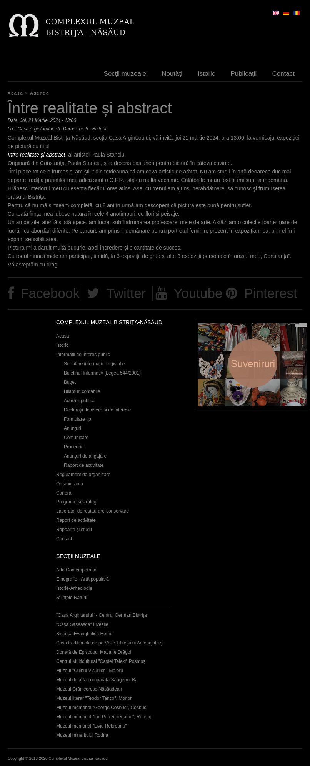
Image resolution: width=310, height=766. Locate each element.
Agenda (39, 93)
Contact (283, 73)
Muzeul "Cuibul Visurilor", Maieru (89, 670)
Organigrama (69, 483)
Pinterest (270, 293)
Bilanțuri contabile (82, 391)
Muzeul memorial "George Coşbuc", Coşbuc (101, 707)
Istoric (206, 73)
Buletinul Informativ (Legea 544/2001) (102, 373)
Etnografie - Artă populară (82, 579)
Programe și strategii (77, 502)
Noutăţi (172, 73)
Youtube (197, 293)
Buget (70, 382)
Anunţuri (72, 428)
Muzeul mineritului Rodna (82, 735)
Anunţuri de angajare (85, 456)
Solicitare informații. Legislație (94, 363)
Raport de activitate (83, 465)
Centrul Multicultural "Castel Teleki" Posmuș (100, 661)
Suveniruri (252, 365)
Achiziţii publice (79, 400)
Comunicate (76, 437)
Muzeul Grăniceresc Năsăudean (89, 689)
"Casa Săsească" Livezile (82, 624)
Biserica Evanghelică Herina (85, 633)
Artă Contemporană (76, 570)
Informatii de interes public (83, 354)
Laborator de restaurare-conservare (92, 511)
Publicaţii (243, 73)
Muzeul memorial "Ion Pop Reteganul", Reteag (104, 716)
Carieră (63, 493)
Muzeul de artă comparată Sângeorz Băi (97, 680)
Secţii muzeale (125, 73)
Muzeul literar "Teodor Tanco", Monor (94, 698)
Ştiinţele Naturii (71, 597)
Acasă (15, 93)
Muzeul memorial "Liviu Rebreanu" (91, 726)
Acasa (62, 336)
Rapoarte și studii (74, 529)
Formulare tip (77, 419)
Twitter (126, 293)
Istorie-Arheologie (74, 588)
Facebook (50, 293)
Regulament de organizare (83, 474)
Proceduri (73, 447)
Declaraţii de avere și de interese (97, 410)
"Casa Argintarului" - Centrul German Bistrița (101, 615)
